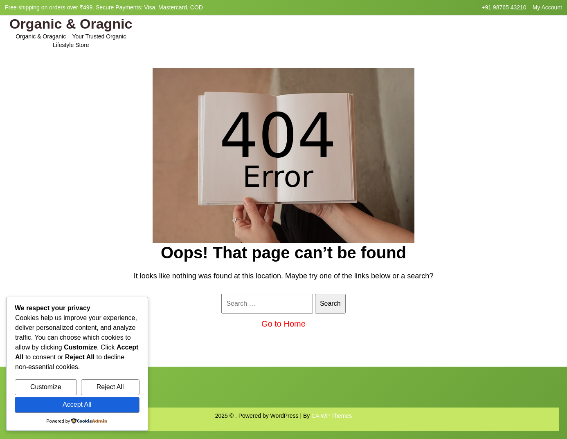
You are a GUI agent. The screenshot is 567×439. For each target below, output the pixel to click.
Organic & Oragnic (70, 23)
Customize (45, 386)
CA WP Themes (331, 415)
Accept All (77, 404)
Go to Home (283, 323)
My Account (547, 7)
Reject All (110, 386)
